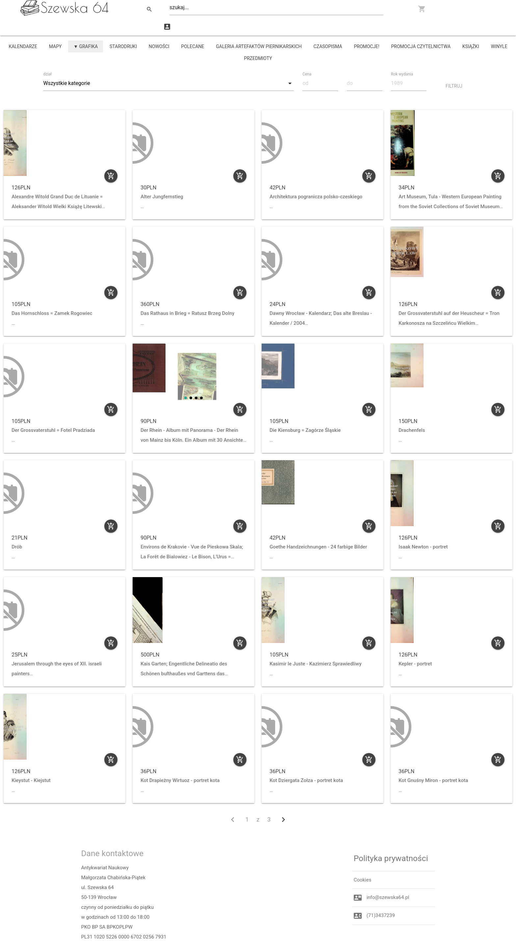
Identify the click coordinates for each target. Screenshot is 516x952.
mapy (55, 29)
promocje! (366, 29)
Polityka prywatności (391, 840)
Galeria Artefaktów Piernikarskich (259, 29)
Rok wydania (403, 56)
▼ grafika (85, 29)
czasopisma (328, 29)
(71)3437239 (381, 898)
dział (48, 56)
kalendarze (23, 29)
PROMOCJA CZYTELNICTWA (421, 29)
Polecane (192, 29)
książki (470, 29)
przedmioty (258, 40)
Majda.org (140, 944)
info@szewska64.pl (388, 880)
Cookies (363, 862)
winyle (499, 29)
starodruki (123, 29)
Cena (307, 56)
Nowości (159, 29)
